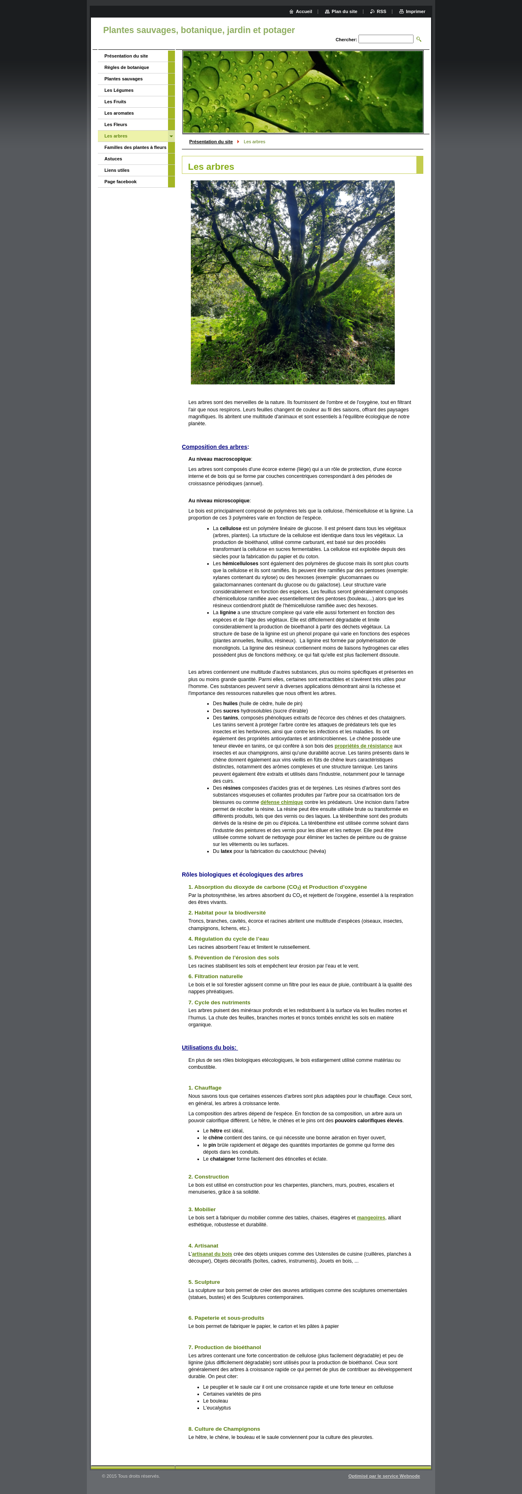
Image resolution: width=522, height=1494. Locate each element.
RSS (381, 11)
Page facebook (120, 181)
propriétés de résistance (363, 746)
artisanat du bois (212, 1254)
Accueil (304, 11)
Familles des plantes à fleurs (135, 147)
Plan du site (344, 11)
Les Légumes (119, 90)
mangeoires (371, 1218)
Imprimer (415, 11)
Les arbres (116, 135)
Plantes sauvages (123, 78)
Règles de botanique (126, 67)
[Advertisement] (133, 320)
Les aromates (119, 113)
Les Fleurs (115, 124)
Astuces (113, 158)
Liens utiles (117, 170)
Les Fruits (115, 101)
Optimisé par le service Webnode (384, 1476)
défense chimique (282, 802)
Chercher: (346, 39)
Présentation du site (211, 141)
